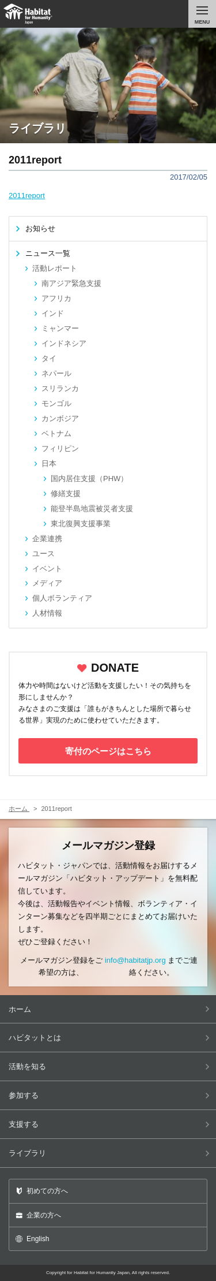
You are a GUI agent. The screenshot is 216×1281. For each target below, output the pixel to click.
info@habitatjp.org (135, 960)
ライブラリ (109, 1153)
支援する (109, 1124)
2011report (27, 195)
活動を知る (109, 1066)
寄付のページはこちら (108, 751)
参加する (109, 1095)
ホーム (109, 1009)
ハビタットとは (109, 1037)
